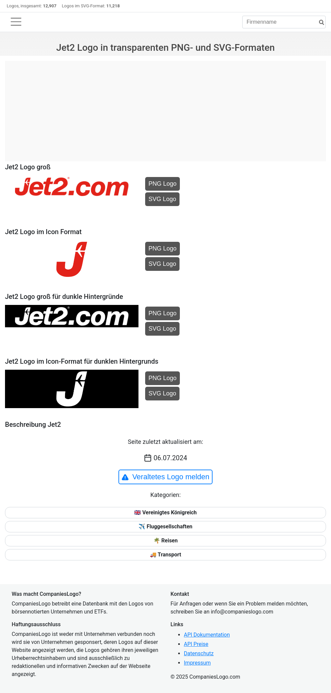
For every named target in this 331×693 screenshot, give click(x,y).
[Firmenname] (284, 22)
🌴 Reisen (165, 540)
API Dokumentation (207, 635)
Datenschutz (199, 653)
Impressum (197, 663)
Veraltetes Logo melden (165, 477)
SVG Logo (162, 199)
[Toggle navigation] (16, 22)
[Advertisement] (165, 107)
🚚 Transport (165, 554)
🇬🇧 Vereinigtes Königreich (165, 512)
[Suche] (319, 22)
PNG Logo (162, 183)
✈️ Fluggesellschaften (165, 526)
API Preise (196, 644)
